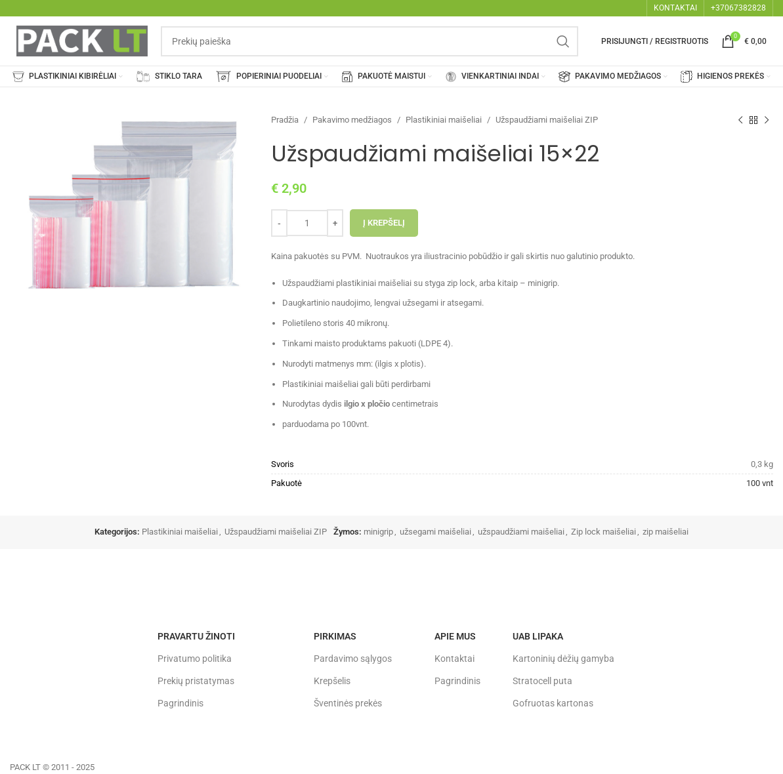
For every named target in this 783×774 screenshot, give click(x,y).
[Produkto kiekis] (307, 223)
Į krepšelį (384, 223)
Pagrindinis (180, 703)
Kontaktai (454, 658)
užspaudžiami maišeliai (521, 532)
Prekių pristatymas (196, 681)
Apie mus (455, 636)
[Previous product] (740, 120)
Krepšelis (332, 681)
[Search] (369, 41)
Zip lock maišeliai (603, 532)
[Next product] (766, 120)
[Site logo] (82, 40)
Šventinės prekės (348, 703)
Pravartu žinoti (196, 636)
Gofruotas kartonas (553, 703)
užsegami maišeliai (435, 532)
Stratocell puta (542, 681)
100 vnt (759, 483)
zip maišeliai (665, 532)
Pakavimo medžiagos (352, 120)
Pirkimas (335, 636)
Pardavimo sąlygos (353, 658)
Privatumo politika (195, 658)
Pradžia (285, 120)
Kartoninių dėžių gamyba (563, 658)
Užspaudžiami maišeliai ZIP (547, 120)
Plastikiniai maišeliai (444, 120)
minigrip (378, 532)
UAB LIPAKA (538, 636)
